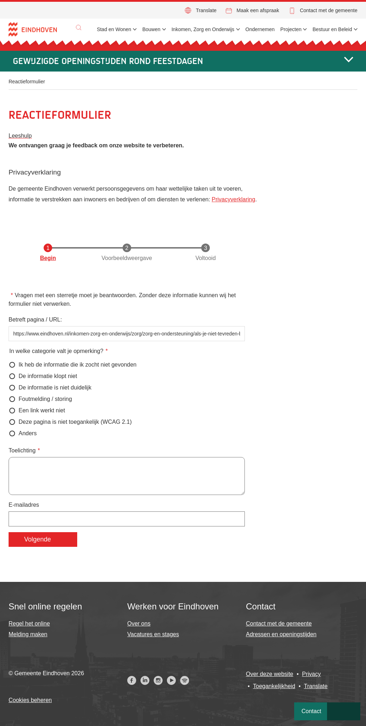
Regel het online (29, 623)
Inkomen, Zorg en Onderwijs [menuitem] (203, 29)
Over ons (138, 623)
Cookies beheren (30, 700)
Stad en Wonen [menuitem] (114, 29)
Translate (206, 10)
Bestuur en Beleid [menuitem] (332, 29)
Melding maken (28, 634)
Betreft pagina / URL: (35, 320)
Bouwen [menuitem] (151, 29)
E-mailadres (24, 505)
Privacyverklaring (233, 199)
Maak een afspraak (258, 10)
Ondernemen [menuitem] (260, 29)
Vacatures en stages (153, 634)
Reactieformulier (27, 81)
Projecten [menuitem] (290, 29)
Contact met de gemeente (328, 10)
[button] (79, 27)
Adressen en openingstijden (281, 634)
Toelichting (22, 450)
